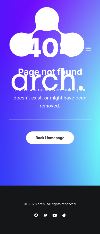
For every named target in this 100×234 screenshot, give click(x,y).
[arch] (47, 48)
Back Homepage (50, 138)
